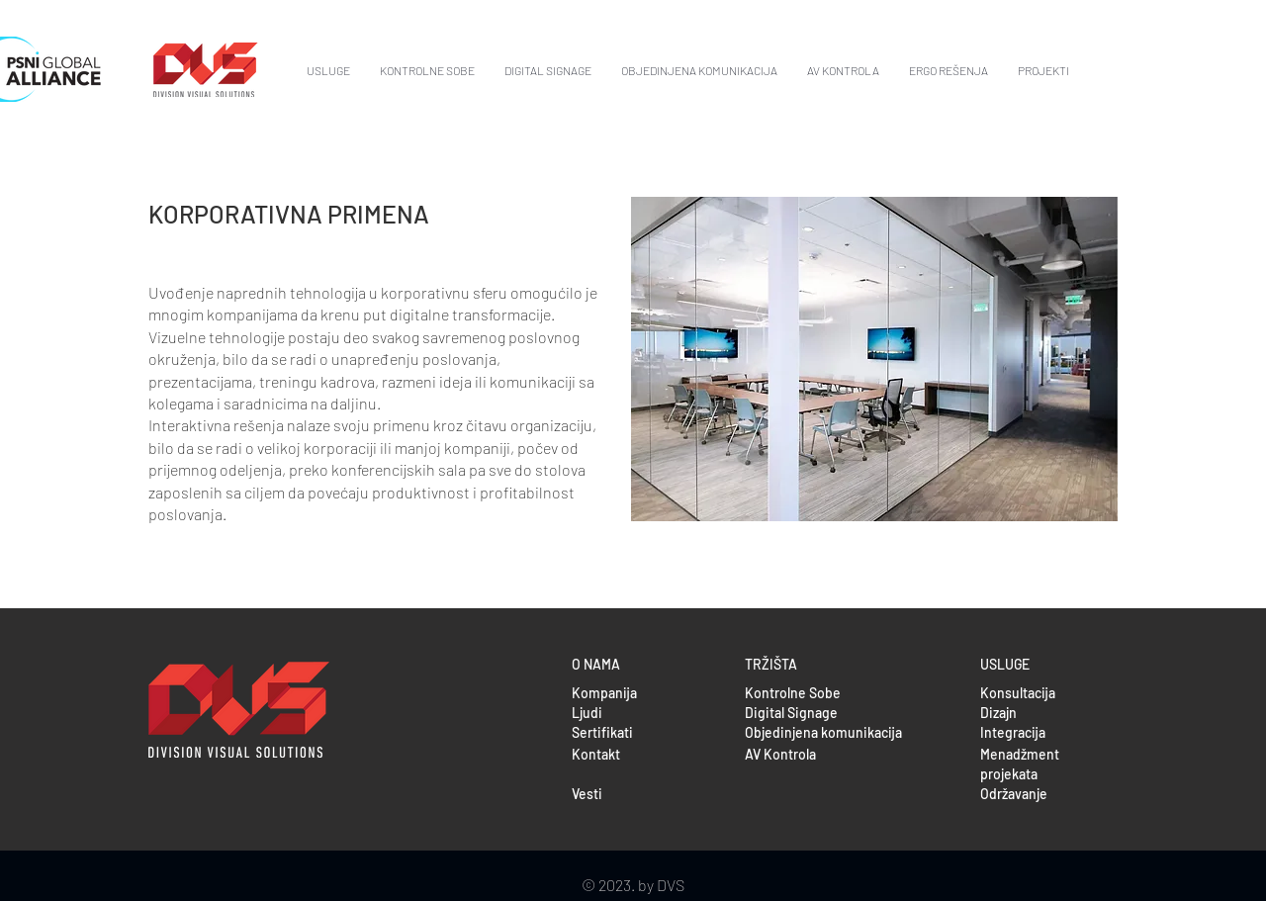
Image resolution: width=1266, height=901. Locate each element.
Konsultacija (1017, 692)
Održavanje (1013, 793)
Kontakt (596, 754)
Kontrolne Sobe (793, 692)
